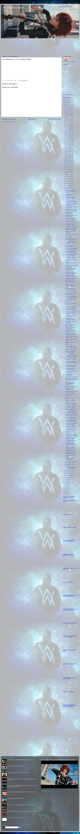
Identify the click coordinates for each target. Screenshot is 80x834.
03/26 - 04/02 (68, 176)
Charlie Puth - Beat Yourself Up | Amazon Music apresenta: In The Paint (21, 811)
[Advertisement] (9, 46)
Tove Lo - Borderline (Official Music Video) (71, 207)
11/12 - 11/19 (68, 118)
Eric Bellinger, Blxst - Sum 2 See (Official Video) (70, 369)
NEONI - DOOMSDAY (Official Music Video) (71, 216)
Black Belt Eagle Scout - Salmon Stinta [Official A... (71, 450)
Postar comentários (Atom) (11, 121)
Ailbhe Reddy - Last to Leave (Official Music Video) (71, 453)
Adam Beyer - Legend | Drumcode (70, 465)
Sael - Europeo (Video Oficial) (71, 376)
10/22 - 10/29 (68, 123)
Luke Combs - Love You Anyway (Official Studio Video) (70, 383)
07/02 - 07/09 (68, 151)
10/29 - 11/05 (68, 121)
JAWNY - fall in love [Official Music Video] (70, 294)
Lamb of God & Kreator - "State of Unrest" (70, 459)
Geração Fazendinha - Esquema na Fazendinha (70, 276)
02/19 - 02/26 (68, 185)
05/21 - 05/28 (68, 162)
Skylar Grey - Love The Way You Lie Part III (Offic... (71, 467)
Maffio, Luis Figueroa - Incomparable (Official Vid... (71, 409)
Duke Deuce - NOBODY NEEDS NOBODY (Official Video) (71, 362)
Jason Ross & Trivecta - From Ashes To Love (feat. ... (71, 219)
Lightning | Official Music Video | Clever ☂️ (15, 766)
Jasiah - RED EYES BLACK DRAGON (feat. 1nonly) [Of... (70, 269)
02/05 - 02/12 (68, 188)
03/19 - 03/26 (68, 178)
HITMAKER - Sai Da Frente (70, 349)
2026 (65, 99)
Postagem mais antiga (54, 119)
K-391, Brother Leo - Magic (70, 291)
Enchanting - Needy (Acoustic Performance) (71, 266)
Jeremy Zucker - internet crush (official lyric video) (71, 462)
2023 (65, 104)
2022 (65, 479)
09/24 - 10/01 (68, 130)
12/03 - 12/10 (68, 113)
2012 (65, 493)
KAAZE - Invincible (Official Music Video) (15, 798)
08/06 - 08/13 (68, 142)
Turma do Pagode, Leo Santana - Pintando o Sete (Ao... (71, 285)
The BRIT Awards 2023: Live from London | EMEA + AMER (71, 191)
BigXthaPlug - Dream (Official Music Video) (71, 343)
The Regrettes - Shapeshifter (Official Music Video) (71, 204)
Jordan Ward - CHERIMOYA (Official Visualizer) (71, 427)
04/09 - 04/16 (68, 172)
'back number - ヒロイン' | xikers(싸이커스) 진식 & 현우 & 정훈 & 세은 (21, 804)
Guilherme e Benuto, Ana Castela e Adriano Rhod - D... (70, 282)
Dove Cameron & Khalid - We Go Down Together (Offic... (71, 249)
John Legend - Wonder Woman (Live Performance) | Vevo (71, 242)
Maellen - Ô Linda (68, 344)
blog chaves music (13, 7)
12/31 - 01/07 (68, 105)
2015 (65, 490)
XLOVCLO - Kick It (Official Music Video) (70, 328)
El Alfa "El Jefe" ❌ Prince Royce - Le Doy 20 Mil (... (70, 289)
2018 (65, 486)
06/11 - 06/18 (68, 157)
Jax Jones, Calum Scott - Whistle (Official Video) (70, 366)
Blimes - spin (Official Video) (71, 326)
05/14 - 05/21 (68, 164)
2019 (65, 484)
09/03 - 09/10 (68, 135)
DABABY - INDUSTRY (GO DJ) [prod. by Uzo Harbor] (71, 210)
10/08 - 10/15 (68, 127)
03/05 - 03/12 (68, 181)
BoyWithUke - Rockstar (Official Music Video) (70, 352)
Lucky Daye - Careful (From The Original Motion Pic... (70, 441)
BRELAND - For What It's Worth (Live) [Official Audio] (71, 273)
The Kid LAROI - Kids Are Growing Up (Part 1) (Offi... (71, 404)
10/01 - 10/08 (68, 128)
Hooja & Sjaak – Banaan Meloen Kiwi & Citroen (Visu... (70, 198)
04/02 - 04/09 (68, 174)
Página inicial (31, 119)
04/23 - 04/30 (68, 169)
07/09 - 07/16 (68, 150)
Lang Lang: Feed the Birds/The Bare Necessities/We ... (71, 392)
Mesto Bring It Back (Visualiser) (69, 195)
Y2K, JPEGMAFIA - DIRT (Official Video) (70, 375)
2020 (65, 483)
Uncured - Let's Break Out (70, 306)
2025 (65, 100)
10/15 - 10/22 (68, 125)
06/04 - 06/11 (68, 158)
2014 (65, 491)
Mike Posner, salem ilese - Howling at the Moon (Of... (71, 421)
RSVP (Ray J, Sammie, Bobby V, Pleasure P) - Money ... (71, 356)
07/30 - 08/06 (68, 144)
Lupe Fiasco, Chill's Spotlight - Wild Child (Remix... (71, 415)
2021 (65, 481)
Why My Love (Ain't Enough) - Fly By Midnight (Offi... (71, 424)
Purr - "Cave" (68, 396)
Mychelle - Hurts (68, 301)
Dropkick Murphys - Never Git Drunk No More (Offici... (71, 347)
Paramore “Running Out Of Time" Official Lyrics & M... (71, 252)
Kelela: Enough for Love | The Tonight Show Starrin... (71, 224)
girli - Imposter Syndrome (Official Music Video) (70, 257)
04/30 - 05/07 (68, 167)
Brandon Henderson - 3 (70, 324)
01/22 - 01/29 (68, 472)
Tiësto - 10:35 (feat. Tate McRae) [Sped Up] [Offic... (71, 418)
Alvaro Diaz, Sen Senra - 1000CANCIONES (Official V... (71, 379)
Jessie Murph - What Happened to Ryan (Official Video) (71, 444)
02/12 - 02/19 (68, 187)
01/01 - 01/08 (68, 477)
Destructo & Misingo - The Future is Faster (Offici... (70, 429)
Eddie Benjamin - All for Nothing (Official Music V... (71, 334)
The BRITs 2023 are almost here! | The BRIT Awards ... (71, 202)
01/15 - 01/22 (68, 473)
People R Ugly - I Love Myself (71, 311)
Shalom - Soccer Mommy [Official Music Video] (70, 447)
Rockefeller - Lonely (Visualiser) (69, 389)
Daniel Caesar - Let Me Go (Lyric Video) (70, 235)
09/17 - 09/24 (68, 132)
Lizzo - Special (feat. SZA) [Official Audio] (70, 246)
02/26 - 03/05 (68, 183)
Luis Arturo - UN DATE (69, 354)
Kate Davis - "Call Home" (70, 398)
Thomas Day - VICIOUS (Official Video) (70, 316)
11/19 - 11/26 (68, 116)
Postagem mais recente (8, 119)
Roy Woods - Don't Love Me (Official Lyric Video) (71, 438)
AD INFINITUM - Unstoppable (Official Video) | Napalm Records (20, 759)
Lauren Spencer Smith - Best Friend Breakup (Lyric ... (71, 239)
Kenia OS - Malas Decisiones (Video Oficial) (71, 372)
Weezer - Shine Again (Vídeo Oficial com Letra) (16, 817)
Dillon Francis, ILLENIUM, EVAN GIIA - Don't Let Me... (71, 412)
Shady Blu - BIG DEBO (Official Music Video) (70, 319)
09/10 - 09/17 (68, 134)
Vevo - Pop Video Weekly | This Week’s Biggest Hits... (71, 229)
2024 (65, 102)
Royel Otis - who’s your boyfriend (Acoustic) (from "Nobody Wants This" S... (22, 791)
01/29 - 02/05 (68, 470)
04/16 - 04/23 (68, 171)
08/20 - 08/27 (68, 139)
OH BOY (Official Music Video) (71, 386)
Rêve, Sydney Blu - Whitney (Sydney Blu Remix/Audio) (71, 435)
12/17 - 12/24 (68, 109)
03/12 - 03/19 (68, 179)
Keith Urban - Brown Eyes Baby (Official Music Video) (71, 297)
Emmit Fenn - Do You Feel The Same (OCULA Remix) (71, 222)
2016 (65, 488)
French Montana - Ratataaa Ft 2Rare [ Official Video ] (71, 255)
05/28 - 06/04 (68, 160)
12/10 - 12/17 (68, 111)
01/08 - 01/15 (68, 475)
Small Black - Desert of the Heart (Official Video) (70, 309)
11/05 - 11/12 (68, 120)
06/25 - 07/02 (68, 153)
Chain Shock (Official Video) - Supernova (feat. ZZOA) (18, 772)
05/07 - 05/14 (68, 165)
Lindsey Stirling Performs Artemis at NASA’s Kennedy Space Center (58, 759)
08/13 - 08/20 (68, 141)
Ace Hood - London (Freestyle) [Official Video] (71, 337)
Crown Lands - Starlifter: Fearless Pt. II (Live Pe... (70, 407)
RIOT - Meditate (68, 237)
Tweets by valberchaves (68, 94)
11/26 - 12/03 (68, 114)
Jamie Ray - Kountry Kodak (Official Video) (70, 394)
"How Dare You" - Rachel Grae (71, 226)
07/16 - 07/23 (68, 148)
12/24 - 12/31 (68, 107)
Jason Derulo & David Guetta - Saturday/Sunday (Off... (71, 278)
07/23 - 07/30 (68, 146)
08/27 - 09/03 (68, 137)
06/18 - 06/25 (68, 155)
